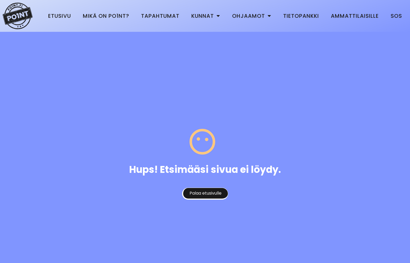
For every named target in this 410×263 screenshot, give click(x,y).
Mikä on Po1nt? (106, 16)
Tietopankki (301, 16)
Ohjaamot (251, 16)
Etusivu (59, 16)
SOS (396, 16)
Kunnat (205, 16)
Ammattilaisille (355, 16)
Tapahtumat (160, 16)
